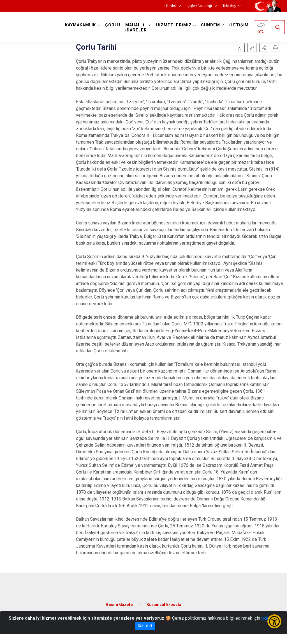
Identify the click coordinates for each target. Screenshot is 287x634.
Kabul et (145, 626)
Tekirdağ (229, 6)
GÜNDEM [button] (210, 25)
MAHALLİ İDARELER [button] (136, 28)
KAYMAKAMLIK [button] (80, 25)
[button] (263, 47)
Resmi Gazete (119, 604)
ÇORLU (112, 25)
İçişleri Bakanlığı (199, 6)
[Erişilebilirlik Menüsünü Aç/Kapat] (274, 621)
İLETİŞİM (239, 25)
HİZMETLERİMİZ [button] (174, 25)
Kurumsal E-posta (164, 604)
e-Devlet (169, 6)
